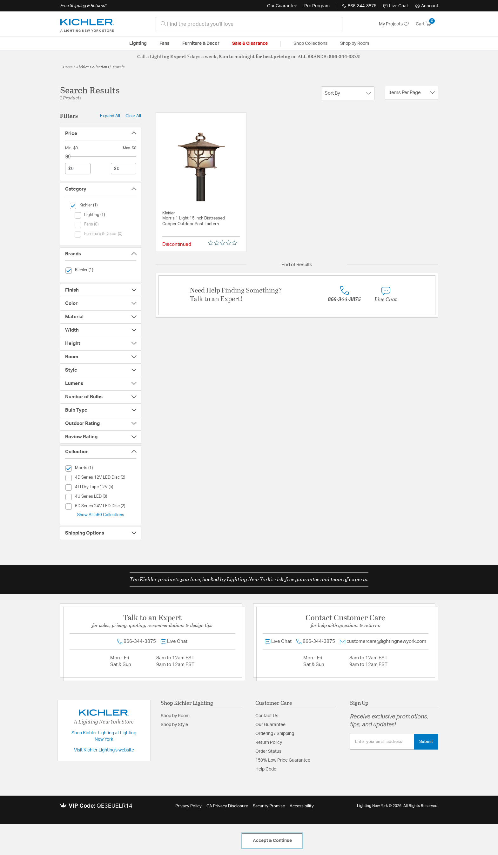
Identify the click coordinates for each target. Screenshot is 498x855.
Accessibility (302, 806)
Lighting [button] (138, 43)
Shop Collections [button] (310, 43)
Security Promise (269, 806)
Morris (118, 67)
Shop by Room (175, 716)
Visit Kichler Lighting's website (104, 750)
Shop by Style (174, 725)
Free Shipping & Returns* (83, 5)
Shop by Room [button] (354, 43)
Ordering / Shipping (274, 733)
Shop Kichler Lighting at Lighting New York (103, 736)
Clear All (133, 116)
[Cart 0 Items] (427, 24)
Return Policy (268, 742)
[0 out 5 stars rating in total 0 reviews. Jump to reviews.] (224, 243)
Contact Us (266, 716)
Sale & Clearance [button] (250, 43)
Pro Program (317, 6)
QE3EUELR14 (114, 806)
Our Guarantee (282, 6)
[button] (426, 6)
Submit (426, 741)
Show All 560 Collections (100, 515)
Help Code (265, 769)
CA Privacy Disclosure (227, 806)
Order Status (268, 751)
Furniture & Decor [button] (200, 43)
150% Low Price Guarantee (282, 760)
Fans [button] (164, 43)
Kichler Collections (92, 67)
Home (68, 67)
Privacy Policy (188, 806)
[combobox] (249, 24)
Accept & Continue (272, 840)
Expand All (110, 116)
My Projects (394, 24)
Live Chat (395, 6)
